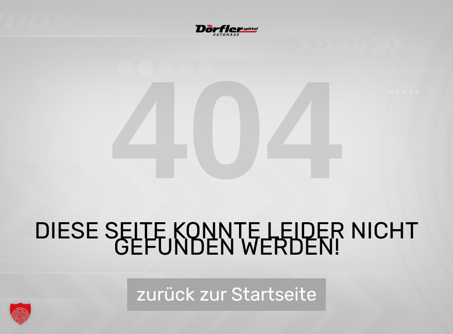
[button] (20, 313)
